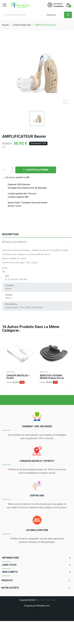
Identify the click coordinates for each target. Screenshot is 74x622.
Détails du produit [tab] (14, 241)
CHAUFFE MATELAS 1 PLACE (18, 376)
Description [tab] (10, 234)
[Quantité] (6, 169)
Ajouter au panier (36, 169)
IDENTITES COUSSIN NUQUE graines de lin (52, 376)
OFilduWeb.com (43, 606)
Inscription (58, 4)
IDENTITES (11, 372)
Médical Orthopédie (45, 600)
